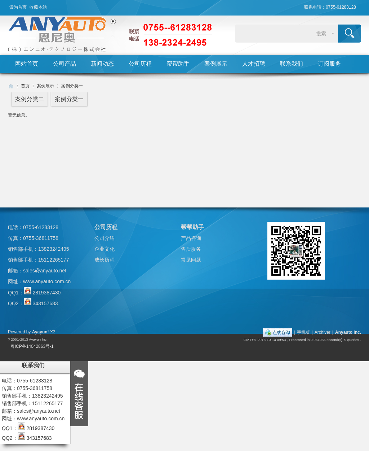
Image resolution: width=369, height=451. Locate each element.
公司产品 (64, 64)
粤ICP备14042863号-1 (32, 346)
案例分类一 (72, 85)
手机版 (303, 332)
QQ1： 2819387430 (34, 292)
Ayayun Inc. (38, 339)
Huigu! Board (11, 86)
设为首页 (18, 7)
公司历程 (140, 64)
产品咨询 (191, 238)
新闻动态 (102, 64)
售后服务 (191, 249)
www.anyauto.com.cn (47, 281)
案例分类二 (29, 99)
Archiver (322, 332)
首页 (25, 85)
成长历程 (104, 260)
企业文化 (104, 249)
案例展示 (215, 64)
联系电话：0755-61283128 (330, 7)
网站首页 (26, 64)
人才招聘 (253, 64)
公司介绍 (104, 238)
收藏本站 (38, 7)
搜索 (321, 33)
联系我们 (291, 64)
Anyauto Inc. (348, 332)
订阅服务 (329, 64)
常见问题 (191, 260)
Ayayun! (40, 331)
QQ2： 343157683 (33, 303)
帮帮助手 (178, 64)
